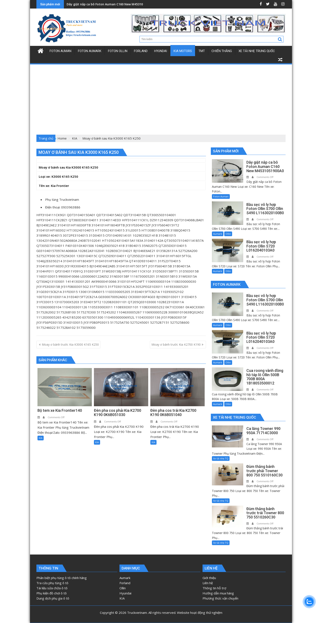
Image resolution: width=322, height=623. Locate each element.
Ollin (228, 233)
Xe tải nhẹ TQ (220, 458)
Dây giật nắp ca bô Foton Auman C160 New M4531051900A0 (111, 4)
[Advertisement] (161, 97)
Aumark (217, 233)
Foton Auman (221, 196)
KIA (40, 438)
